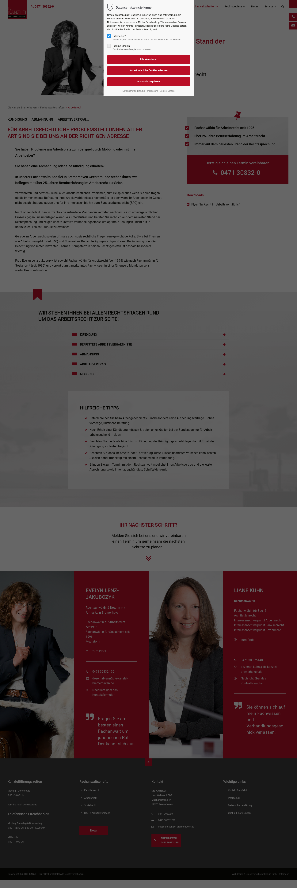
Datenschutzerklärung (134, 91)
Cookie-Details (167, 91)
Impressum (152, 91)
